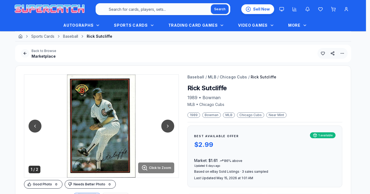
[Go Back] (25, 53)
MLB (212, 77)
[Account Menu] (346, 9)
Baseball (70, 36)
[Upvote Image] (43, 184)
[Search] (220, 9)
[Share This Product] (332, 53)
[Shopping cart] (333, 9)
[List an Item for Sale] (258, 9)
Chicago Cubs (233, 77)
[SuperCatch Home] (49, 9)
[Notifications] (307, 9)
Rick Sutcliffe (264, 77)
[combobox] (163, 9)
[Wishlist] (320, 9)
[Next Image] (167, 126)
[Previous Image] (35, 126)
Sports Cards (42, 36)
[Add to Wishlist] (323, 53)
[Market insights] (295, 9)
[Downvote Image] (90, 184)
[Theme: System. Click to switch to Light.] (282, 9)
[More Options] (342, 53)
